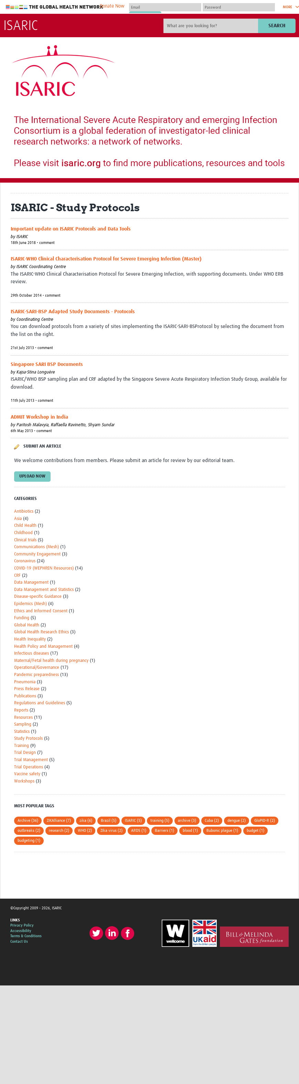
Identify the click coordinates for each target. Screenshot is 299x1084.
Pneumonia (24, 682)
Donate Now (112, 6)
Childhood (23, 533)
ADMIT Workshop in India (39, 417)
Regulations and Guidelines (39, 703)
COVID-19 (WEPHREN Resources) (44, 568)
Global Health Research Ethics (41, 632)
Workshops (24, 781)
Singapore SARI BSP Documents (47, 364)
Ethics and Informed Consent (40, 611)
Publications (25, 696)
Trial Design (25, 752)
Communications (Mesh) (36, 547)
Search (276, 25)
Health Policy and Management (43, 646)
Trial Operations (28, 767)
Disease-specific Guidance (38, 596)
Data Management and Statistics (44, 589)
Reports (21, 710)
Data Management (31, 582)
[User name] (165, 7)
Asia (18, 519)
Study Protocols (28, 738)
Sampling (22, 724)
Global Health (26, 625)
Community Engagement (37, 554)
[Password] (239, 7)
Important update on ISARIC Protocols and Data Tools (71, 229)
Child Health (25, 525)
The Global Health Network (54, 7)
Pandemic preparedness (36, 675)
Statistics (22, 731)
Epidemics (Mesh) (30, 604)
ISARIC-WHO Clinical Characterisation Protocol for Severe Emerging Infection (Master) (106, 259)
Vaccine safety (27, 774)
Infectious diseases (31, 653)
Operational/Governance (36, 667)
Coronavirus (24, 561)
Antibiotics (23, 511)
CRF (17, 575)
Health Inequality (30, 639)
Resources (23, 717)
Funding (21, 618)
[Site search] (211, 26)
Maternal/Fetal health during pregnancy (51, 660)
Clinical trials (25, 540)
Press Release (27, 689)
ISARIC (20, 26)
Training (21, 746)
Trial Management (31, 760)
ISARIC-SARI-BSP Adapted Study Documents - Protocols (73, 311)
